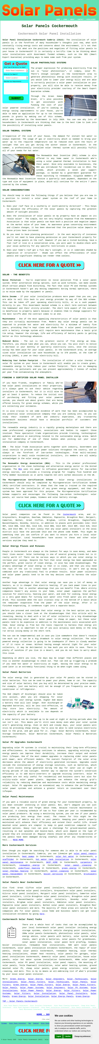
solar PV (90, 71)
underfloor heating (29, 868)
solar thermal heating (15, 871)
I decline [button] (68, 1036)
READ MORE (18, 840)
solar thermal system (57, 148)
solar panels (44, 125)
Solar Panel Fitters (33, 982)
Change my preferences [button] (82, 1036)
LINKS (65, 19)
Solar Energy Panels (62, 996)
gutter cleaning (59, 871)
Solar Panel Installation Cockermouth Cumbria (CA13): (33, 40)
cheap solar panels (37, 968)
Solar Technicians (77, 979)
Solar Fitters (72, 991)
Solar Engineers (55, 979)
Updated (36, 1023)
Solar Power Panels (32, 991)
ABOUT (72, 19)
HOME (58, 19)
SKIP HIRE (52, 862)
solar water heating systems (71, 965)
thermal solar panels (25, 951)
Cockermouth (69, 514)
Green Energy (17, 979)
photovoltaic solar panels (73, 933)
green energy (69, 868)
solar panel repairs (85, 854)
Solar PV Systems (78, 988)
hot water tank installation (52, 859)
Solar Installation (45, 993)
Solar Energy (35, 979)
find (11, 888)
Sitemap (4, 1023)
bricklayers (90, 874)
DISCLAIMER (90, 19)
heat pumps (28, 856)
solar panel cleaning (78, 865)
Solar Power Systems (32, 988)
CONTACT (80, 19)
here (42, 914)
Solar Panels (79, 982)
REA (20, 469)
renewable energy (29, 865)
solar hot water (65, 856)
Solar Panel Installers (73, 993)
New (30, 1023)
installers (8, 392)
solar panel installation (36, 942)
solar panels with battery (56, 936)
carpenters (86, 862)
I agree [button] (58, 1036)
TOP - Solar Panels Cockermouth (19, 1001)
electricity (43, 88)
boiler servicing (53, 874)
